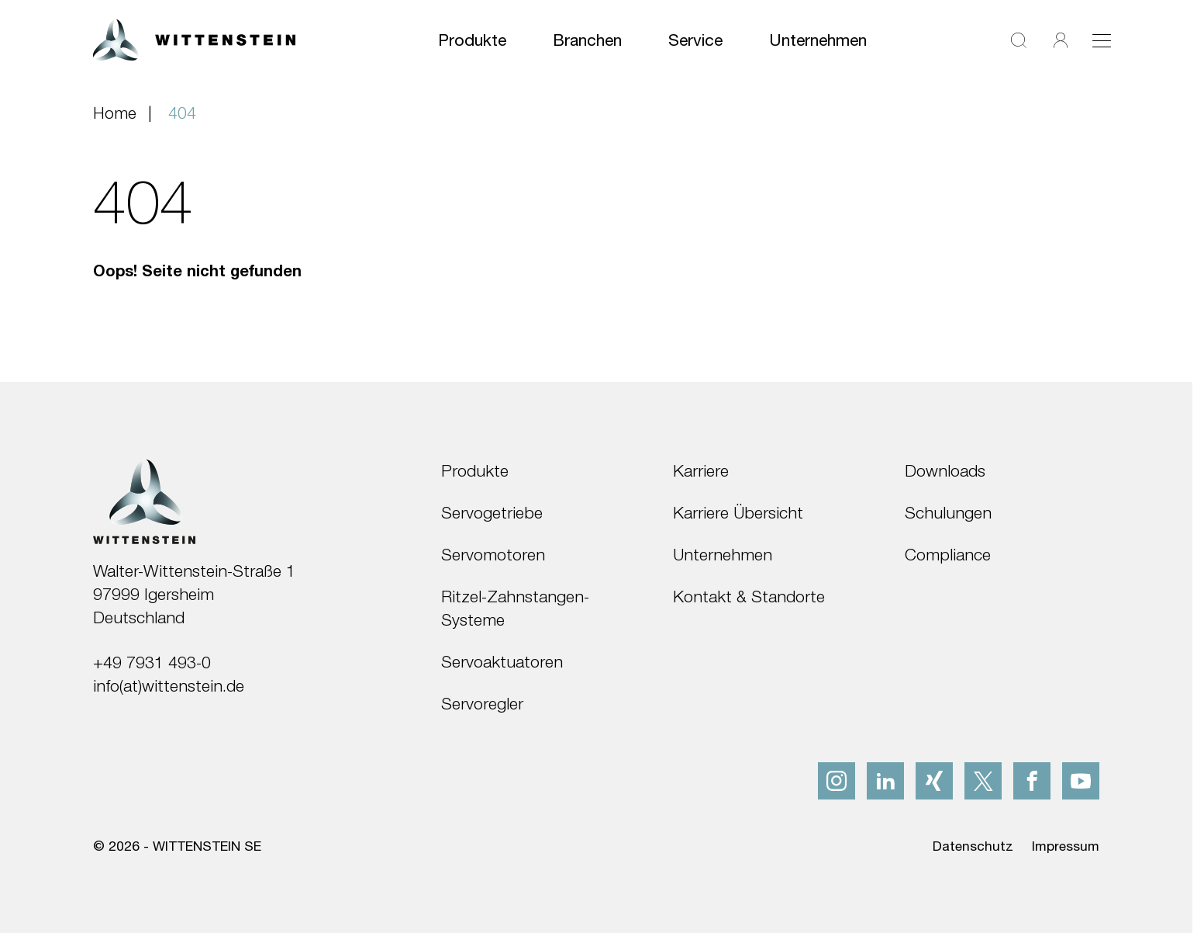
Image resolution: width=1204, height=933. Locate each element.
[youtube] (1080, 780)
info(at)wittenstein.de (168, 685)
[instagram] (836, 780)
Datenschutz (973, 846)
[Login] (1060, 40)
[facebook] (1031, 780)
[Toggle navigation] (1101, 40)
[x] (983, 780)
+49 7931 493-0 (152, 662)
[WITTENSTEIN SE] (194, 38)
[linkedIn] (885, 780)
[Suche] (1019, 40)
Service (695, 39)
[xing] (934, 780)
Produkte (472, 39)
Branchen (587, 39)
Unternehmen (818, 39)
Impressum (1065, 846)
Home (114, 113)
